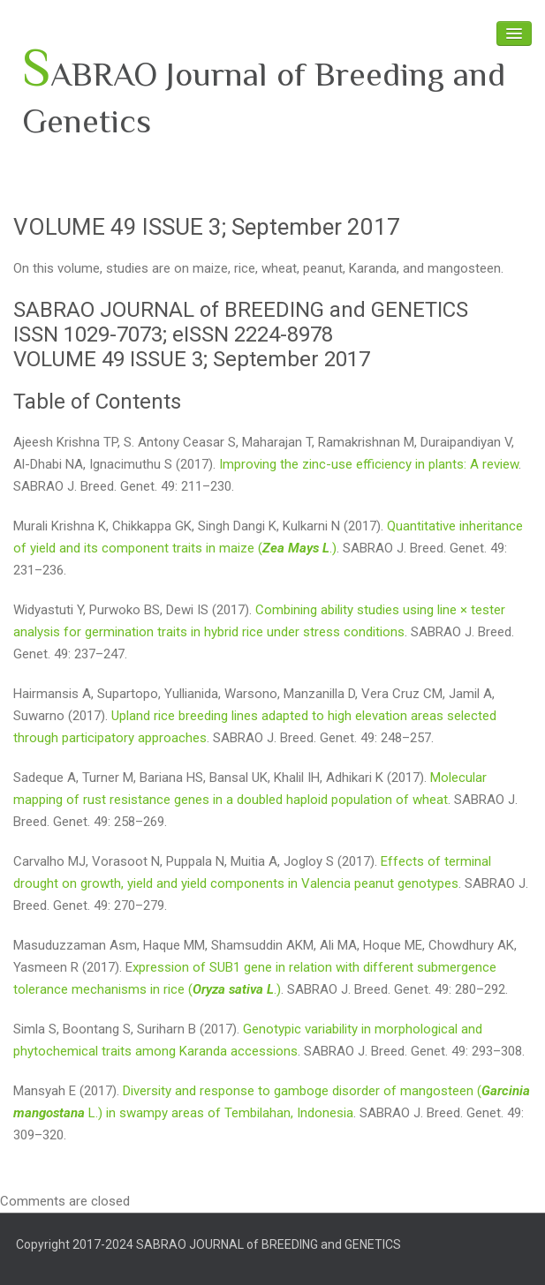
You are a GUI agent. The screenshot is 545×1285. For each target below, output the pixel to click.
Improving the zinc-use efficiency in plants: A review (369, 464)
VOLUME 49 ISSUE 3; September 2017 (206, 227)
